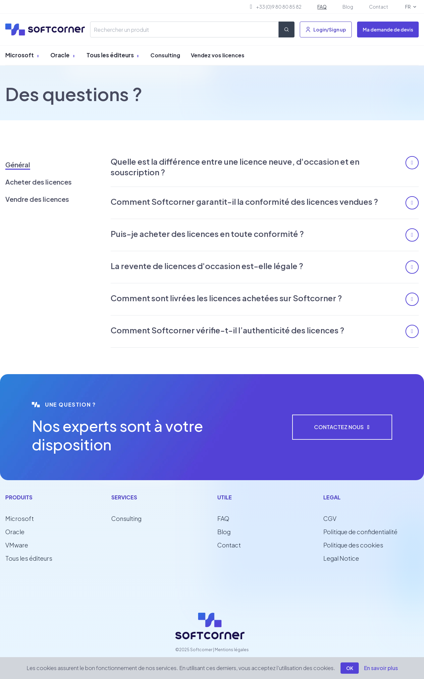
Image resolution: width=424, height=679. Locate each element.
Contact (378, 7)
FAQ (322, 7)
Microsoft (22, 55)
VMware (16, 545)
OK (349, 668)
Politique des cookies (353, 545)
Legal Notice (341, 558)
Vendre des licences (37, 199)
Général (17, 164)
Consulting (165, 55)
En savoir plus (381, 667)
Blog (348, 7)
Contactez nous (342, 427)
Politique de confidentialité (360, 532)
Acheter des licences (38, 182)
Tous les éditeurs (113, 55)
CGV (330, 518)
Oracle (63, 55)
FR (407, 7)
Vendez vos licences (217, 55)
